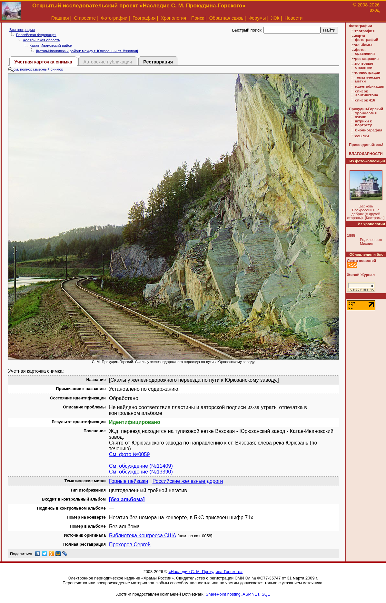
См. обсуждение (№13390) (141, 471)
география (364, 31)
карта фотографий (366, 38)
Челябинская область (41, 40)
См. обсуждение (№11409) (141, 466)
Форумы (257, 18)
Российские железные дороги (188, 481)
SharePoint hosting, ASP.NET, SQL (238, 594)
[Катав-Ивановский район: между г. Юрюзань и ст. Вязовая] (87, 51)
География (144, 18)
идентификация (369, 86)
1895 (351, 235)
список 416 (365, 100)
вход (375, 10)
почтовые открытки (364, 65)
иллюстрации (367, 72)
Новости (294, 18)
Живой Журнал (361, 275)
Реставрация (158, 61)
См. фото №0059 (129, 454)
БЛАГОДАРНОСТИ (365, 154)
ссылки (362, 136)
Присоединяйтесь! (366, 145)
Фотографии (114, 18)
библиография (368, 130)
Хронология (173, 18)
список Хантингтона (366, 93)
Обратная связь (226, 18)
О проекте (85, 18)
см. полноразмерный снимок (35, 69)
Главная (60, 18)
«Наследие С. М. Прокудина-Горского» (205, 571)
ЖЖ (275, 18)
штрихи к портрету (363, 123)
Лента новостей (361, 261)
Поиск (197, 18)
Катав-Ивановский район (50, 45)
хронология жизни (366, 115)
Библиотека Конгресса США (142, 535)
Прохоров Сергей (130, 544)
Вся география (22, 30)
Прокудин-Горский (366, 109)
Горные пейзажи (128, 481)
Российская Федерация (36, 35)
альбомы (363, 45)
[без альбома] (127, 499)
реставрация (367, 59)
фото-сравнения (365, 51)
